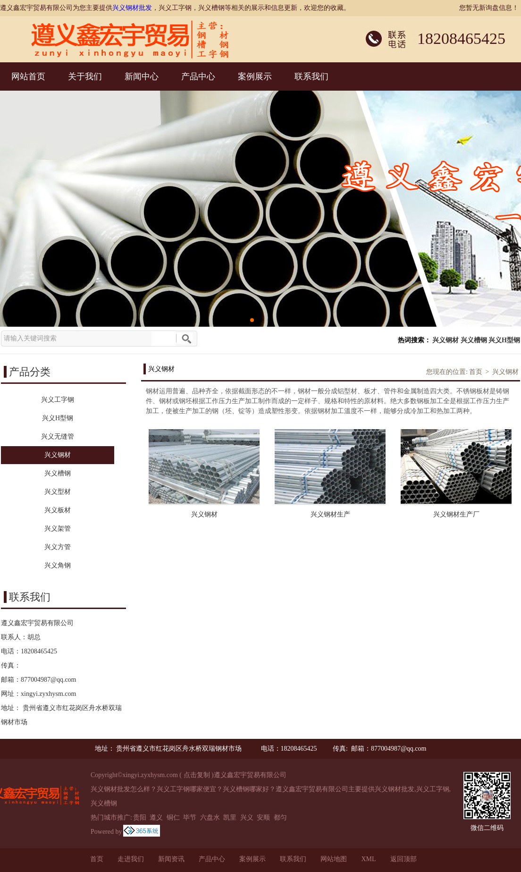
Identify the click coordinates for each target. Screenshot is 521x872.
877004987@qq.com (48, 679)
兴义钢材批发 (132, 7)
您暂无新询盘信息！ (489, 7)
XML (368, 859)
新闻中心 (142, 76)
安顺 (263, 817)
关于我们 (85, 76)
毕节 (189, 817)
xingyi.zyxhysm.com (48, 693)
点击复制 (197, 775)
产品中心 (198, 76)
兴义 (246, 817)
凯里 (229, 817)
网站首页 (28, 76)
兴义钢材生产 (330, 514)
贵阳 (139, 817)
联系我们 (311, 76)
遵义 (156, 817)
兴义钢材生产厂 (456, 514)
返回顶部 (403, 859)
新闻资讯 (171, 859)
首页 (475, 371)
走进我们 (131, 859)
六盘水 (210, 817)
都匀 (280, 817)
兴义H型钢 (504, 340)
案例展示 (255, 76)
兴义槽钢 (474, 340)
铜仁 (173, 817)
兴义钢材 (445, 340)
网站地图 (333, 859)
